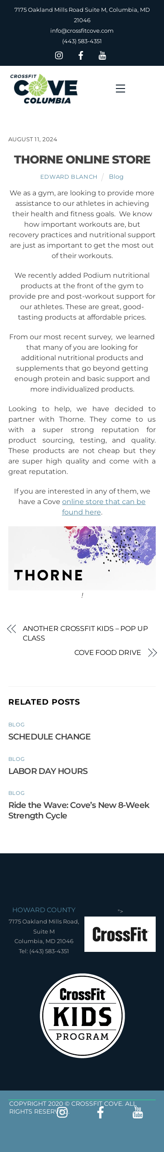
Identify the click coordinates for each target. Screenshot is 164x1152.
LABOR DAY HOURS (47, 771)
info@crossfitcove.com (82, 30)
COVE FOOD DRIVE (107, 652)
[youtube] (102, 54)
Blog (116, 177)
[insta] (59, 54)
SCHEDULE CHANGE (49, 736)
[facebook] (81, 54)
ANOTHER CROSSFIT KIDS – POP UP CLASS (85, 633)
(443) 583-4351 (82, 40)
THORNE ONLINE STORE (82, 159)
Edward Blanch (69, 176)
